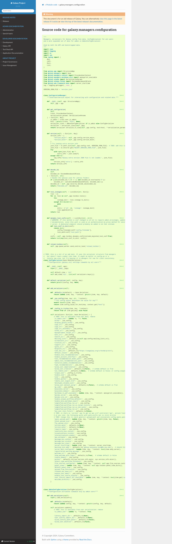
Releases (5, 21)
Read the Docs (85, 540)
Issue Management (9, 65)
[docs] (122, 95)
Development (7, 42)
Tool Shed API (7, 49)
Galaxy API (6, 46)
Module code (51, 5)
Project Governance (9, 62)
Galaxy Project (18, 3)
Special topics (7, 34)
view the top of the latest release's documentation (82, 22)
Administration (7, 30)
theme (66, 540)
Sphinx (53, 540)
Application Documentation (12, 53)
